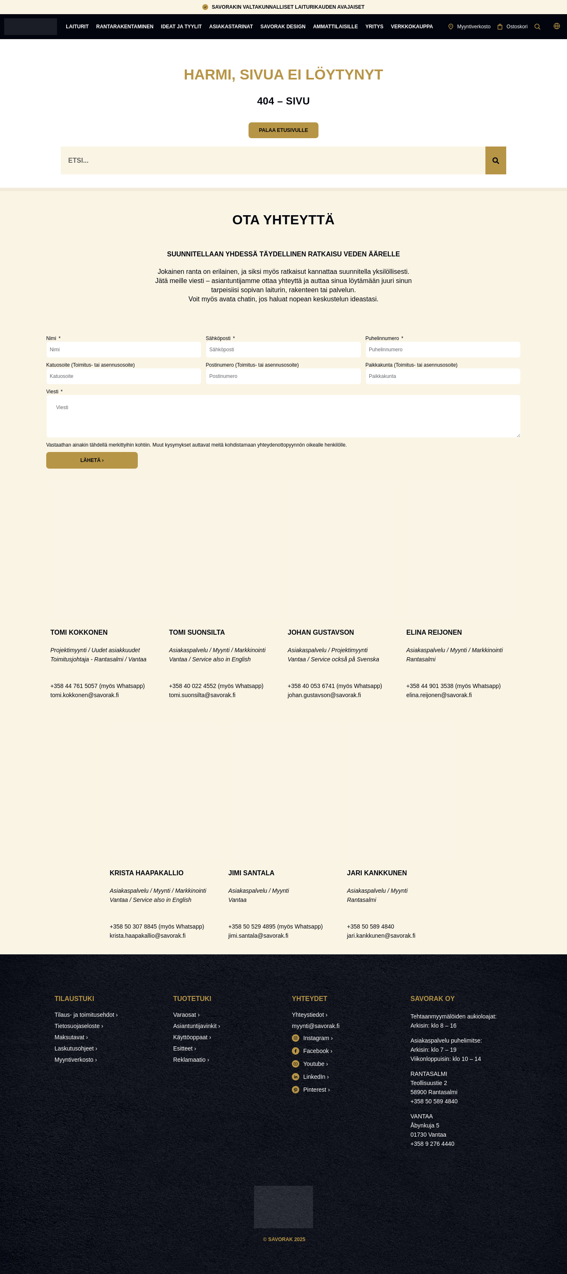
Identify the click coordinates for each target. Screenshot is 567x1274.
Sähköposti (219, 338)
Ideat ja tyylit (181, 27)
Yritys (374, 27)
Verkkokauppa (412, 27)
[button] (557, 27)
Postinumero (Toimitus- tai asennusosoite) (252, 365)
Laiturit (77, 27)
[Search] (495, 160)
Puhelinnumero (383, 338)
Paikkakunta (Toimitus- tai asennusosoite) (412, 365)
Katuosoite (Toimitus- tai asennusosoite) (90, 365)
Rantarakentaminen (125, 27)
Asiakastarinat (231, 27)
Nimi (51, 338)
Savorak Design (282, 27)
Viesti (53, 392)
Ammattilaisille (335, 27)
